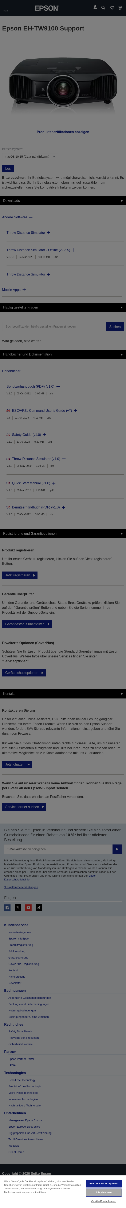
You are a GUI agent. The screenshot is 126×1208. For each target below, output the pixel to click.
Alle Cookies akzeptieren (103, 1183)
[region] (63, 1191)
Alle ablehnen (104, 1192)
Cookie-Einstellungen (103, 1201)
